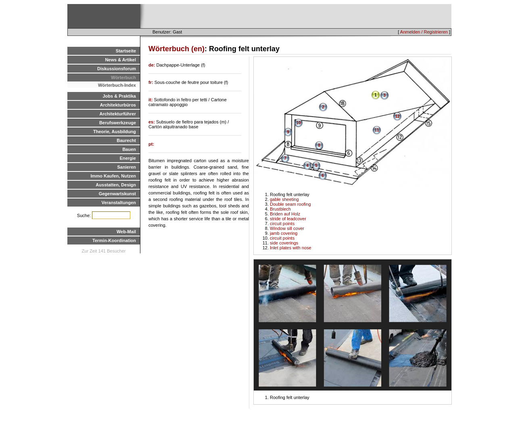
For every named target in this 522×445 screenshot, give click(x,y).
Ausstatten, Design (116, 184)
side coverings (284, 242)
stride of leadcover (288, 218)
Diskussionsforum (116, 68)
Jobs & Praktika (119, 96)
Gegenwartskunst (117, 193)
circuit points (282, 223)
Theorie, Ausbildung (114, 131)
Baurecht (126, 140)
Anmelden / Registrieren (424, 31)
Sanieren (126, 167)
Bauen (129, 149)
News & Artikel (120, 59)
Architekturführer (118, 113)
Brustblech (280, 209)
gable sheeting (284, 199)
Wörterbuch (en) (176, 49)
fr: (151, 82)
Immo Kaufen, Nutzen (113, 175)
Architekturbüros (118, 104)
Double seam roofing (290, 204)
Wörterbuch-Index (117, 85)
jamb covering (283, 233)
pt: (151, 144)
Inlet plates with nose (290, 247)
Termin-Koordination (114, 240)
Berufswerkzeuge (117, 122)
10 (298, 123)
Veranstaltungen (118, 202)
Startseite (126, 50)
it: (151, 99)
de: (152, 65)
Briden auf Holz (285, 213)
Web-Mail (126, 231)
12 (397, 116)
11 (376, 130)
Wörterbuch (123, 77)
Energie (128, 158)
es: (152, 121)
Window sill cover (287, 228)
